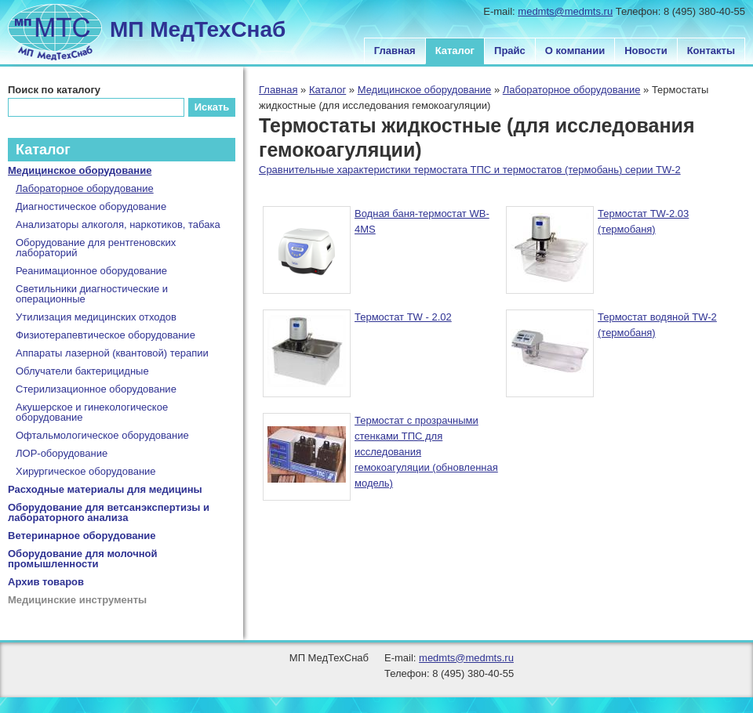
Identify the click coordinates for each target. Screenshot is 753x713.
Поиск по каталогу (54, 90)
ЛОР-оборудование (61, 453)
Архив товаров (46, 582)
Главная (395, 50)
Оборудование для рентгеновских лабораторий (96, 248)
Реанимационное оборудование (91, 271)
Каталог (455, 50)
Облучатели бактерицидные (82, 371)
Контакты (711, 50)
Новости (646, 50)
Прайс (510, 50)
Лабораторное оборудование (572, 90)
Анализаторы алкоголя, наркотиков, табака (118, 224)
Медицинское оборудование (425, 90)
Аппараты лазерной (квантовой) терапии (112, 353)
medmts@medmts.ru (565, 11)
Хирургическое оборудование (86, 471)
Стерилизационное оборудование (96, 389)
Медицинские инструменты (77, 600)
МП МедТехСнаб (198, 29)
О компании (575, 50)
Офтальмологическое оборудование (102, 435)
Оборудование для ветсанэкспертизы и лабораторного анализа (108, 512)
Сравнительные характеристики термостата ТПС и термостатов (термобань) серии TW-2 (470, 170)
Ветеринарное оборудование (82, 535)
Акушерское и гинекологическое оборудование (92, 412)
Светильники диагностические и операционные (92, 294)
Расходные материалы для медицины (105, 489)
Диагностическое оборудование (91, 206)
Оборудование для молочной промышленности (83, 559)
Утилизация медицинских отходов (96, 317)
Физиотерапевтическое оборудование (105, 335)
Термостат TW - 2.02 (403, 317)
